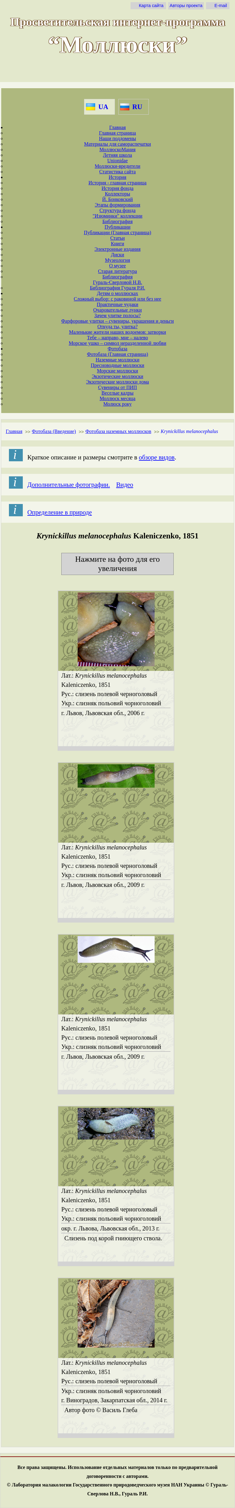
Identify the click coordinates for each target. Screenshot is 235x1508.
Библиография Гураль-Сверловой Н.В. (117, 279)
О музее (117, 265)
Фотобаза (118, 348)
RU (137, 107)
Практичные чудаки (117, 304)
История (117, 177)
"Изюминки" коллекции (118, 216)
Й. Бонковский (117, 199)
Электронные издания (117, 249)
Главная (117, 127)
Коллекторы (117, 193)
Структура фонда (117, 210)
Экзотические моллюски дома (117, 381)
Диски (117, 254)
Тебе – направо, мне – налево (117, 337)
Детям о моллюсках (117, 293)
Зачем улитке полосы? (117, 315)
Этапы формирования (117, 204)
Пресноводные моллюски (117, 365)
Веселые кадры (118, 393)
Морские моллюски (117, 370)
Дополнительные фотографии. (68, 484)
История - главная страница (117, 182)
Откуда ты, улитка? (117, 326)
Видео (124, 484)
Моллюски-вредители (117, 166)
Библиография (118, 221)
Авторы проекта (186, 5)
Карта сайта (151, 5)
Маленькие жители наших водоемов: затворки (117, 332)
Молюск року (117, 404)
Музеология (117, 260)
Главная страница (117, 133)
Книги (117, 243)
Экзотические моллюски (117, 376)
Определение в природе (59, 512)
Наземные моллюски (118, 359)
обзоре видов (157, 457)
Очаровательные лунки (117, 310)
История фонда (118, 188)
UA (103, 107)
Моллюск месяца (117, 398)
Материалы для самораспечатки (117, 144)
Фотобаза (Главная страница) (117, 354)
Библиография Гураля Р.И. (117, 287)
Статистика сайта (117, 171)
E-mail (220, 5)
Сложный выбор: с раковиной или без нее (117, 298)
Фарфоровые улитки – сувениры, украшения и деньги (117, 321)
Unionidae (117, 160)
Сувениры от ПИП (117, 387)
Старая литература (117, 271)
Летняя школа (117, 155)
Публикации (118, 227)
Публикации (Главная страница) (117, 232)
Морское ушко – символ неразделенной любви (117, 343)
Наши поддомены (117, 138)
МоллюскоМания (117, 149)
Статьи (117, 238)
